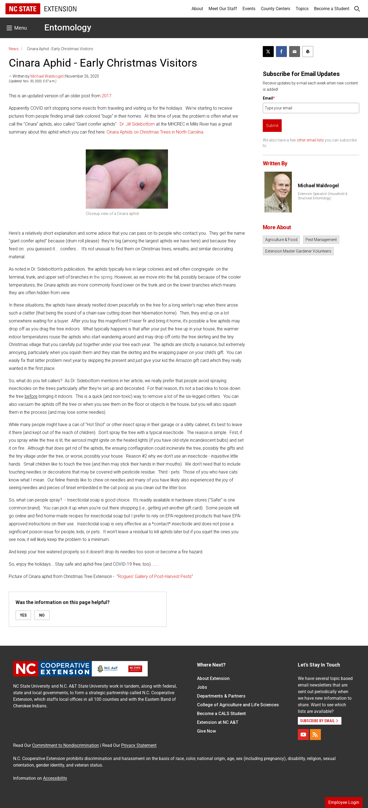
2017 (107, 95)
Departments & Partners (221, 696)
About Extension (213, 678)
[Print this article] (307, 51)
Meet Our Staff (223, 8)
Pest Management (321, 239)
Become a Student (331, 8)
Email (269, 98)
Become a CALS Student (221, 713)
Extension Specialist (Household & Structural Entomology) (322, 196)
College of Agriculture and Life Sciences (238, 704)
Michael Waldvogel (46, 76)
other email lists (310, 140)
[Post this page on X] (268, 51)
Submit (272, 125)
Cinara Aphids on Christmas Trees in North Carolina (155, 132)
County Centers (275, 8)
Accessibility (55, 778)
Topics (302, 8)
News (14, 49)
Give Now (206, 731)
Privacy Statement (138, 745)
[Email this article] (294, 51)
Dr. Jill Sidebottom (137, 124)
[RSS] (315, 734)
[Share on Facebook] (281, 51)
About (197, 8)
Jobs (202, 687)
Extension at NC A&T (217, 722)
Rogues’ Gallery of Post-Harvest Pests (155, 576)
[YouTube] (303, 734)
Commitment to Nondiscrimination (65, 745)
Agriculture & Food (281, 239)
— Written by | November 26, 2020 (54, 76)
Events (249, 8)
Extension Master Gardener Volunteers (298, 251)
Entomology (67, 27)
